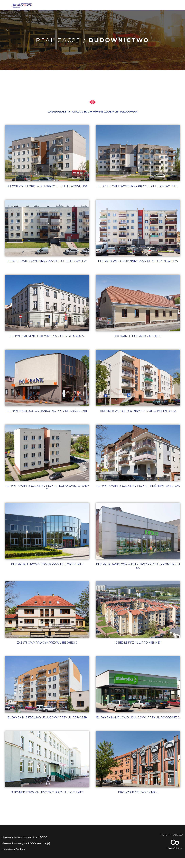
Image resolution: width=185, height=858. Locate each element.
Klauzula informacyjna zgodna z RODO (27, 837)
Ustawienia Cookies (14, 849)
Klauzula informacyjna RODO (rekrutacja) (29, 843)
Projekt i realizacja (167, 834)
